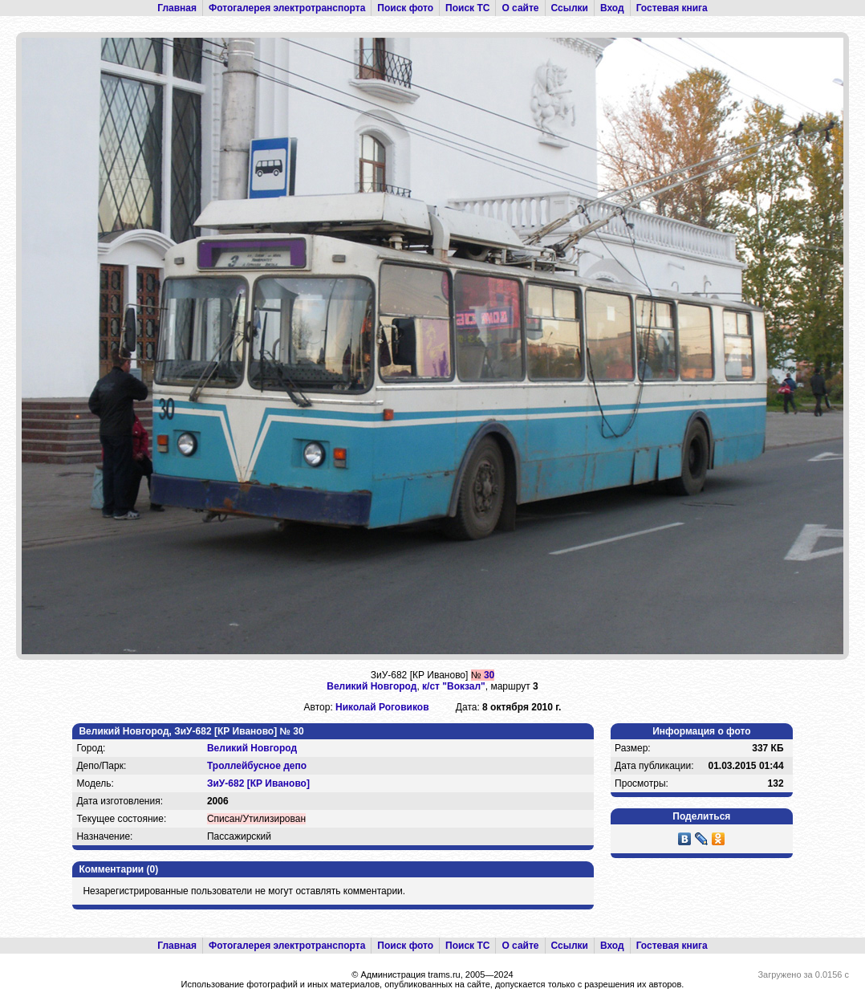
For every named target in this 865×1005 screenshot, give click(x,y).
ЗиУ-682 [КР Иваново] (258, 783)
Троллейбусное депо (257, 765)
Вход (612, 8)
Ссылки (569, 8)
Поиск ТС (467, 8)
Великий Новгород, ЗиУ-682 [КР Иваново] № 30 (191, 731)
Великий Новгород (371, 686)
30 (489, 675)
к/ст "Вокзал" (453, 686)
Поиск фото (405, 8)
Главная (177, 8)
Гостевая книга (672, 8)
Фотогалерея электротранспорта (287, 8)
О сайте (520, 8)
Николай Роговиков (381, 707)
